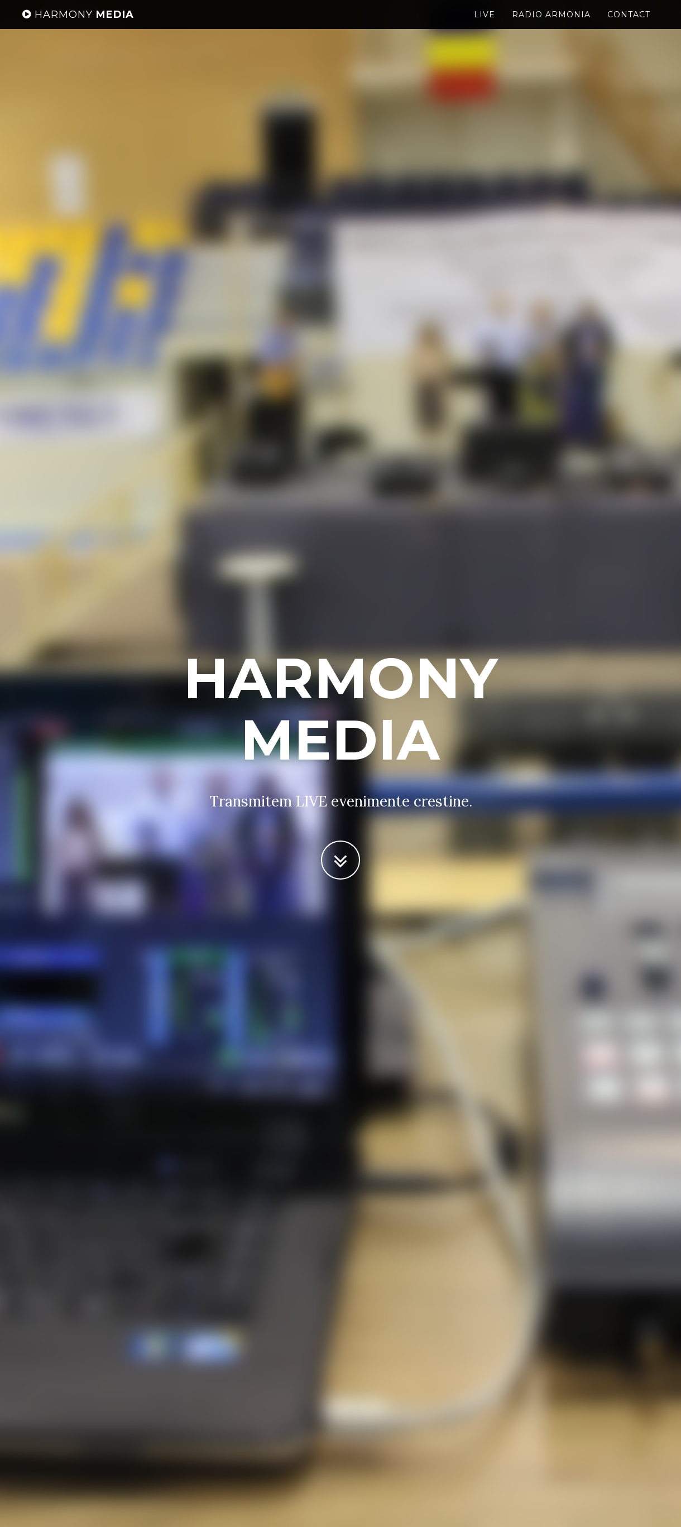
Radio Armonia (551, 25)
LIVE (484, 25)
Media (78, 25)
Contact (628, 25)
